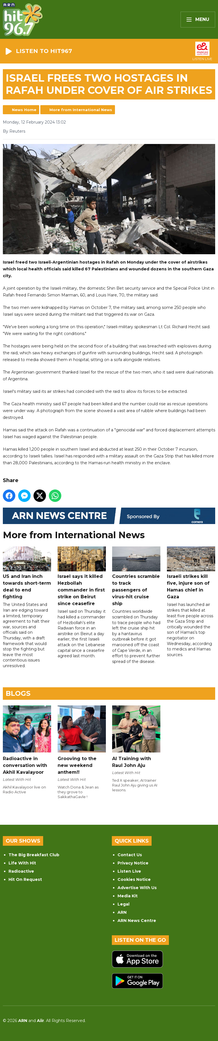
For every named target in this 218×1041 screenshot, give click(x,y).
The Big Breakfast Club (34, 854)
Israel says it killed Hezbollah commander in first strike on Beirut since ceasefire (82, 576)
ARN (122, 912)
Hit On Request (25, 879)
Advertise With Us (137, 887)
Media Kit (128, 895)
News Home (24, 109)
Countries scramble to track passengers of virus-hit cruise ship (136, 576)
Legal (123, 904)
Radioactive (21, 871)
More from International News (80, 109)
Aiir (40, 1020)
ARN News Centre (137, 920)
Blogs (18, 693)
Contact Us (130, 854)
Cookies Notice (134, 879)
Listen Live (129, 871)
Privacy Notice (133, 863)
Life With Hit (22, 863)
